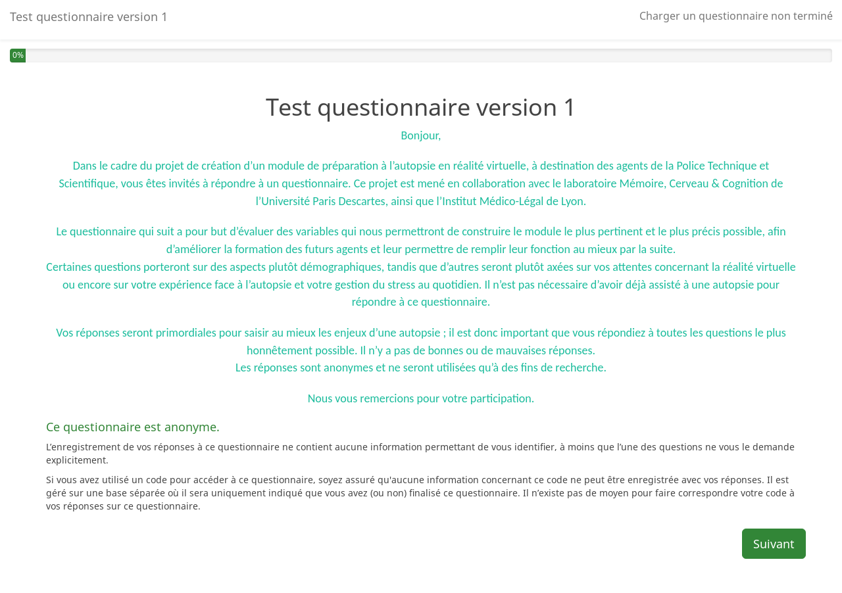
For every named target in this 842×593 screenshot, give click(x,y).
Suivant (774, 544)
